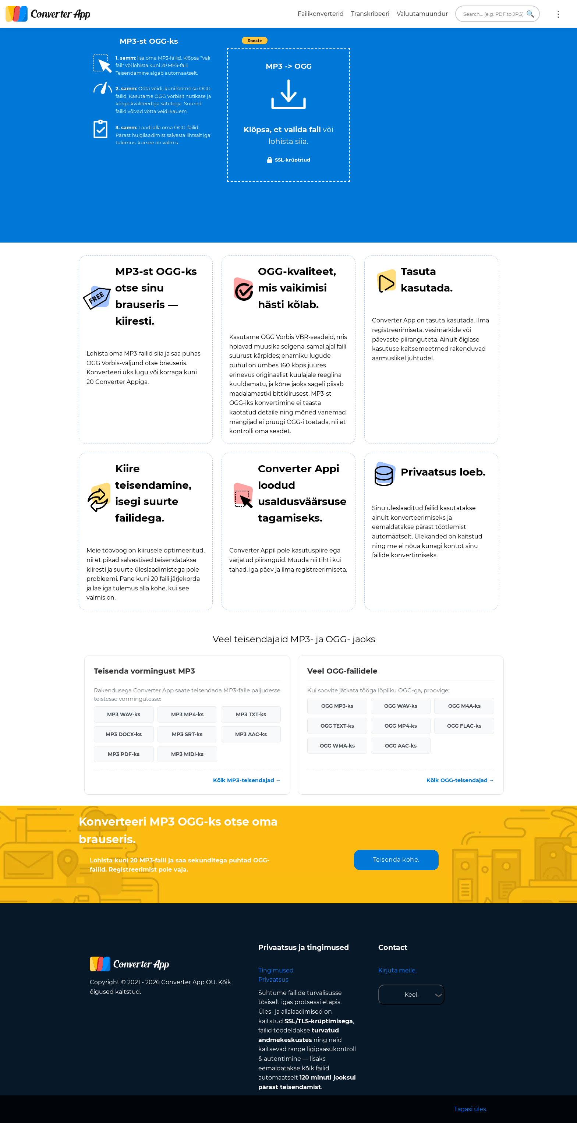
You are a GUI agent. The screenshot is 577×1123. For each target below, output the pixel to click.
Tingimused (276, 970)
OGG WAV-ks (400, 706)
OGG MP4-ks (401, 726)
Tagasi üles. (470, 1109)
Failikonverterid (321, 13)
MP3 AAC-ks (251, 734)
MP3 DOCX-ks (124, 734)
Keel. (411, 994)
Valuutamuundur (422, 13)
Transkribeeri (370, 13)
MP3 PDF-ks (123, 754)
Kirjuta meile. (397, 970)
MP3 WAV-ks (123, 714)
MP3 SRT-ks (187, 734)
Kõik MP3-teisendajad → (247, 780)
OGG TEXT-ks (337, 726)
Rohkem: (558, 14)
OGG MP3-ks (337, 706)
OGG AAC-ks (401, 746)
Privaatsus (273, 979)
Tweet (331, 44)
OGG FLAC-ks (464, 726)
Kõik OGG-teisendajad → (460, 780)
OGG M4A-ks (464, 706)
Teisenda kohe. (396, 859)
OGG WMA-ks (337, 746)
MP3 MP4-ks (187, 714)
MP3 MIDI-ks (187, 754)
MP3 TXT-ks (251, 714)
